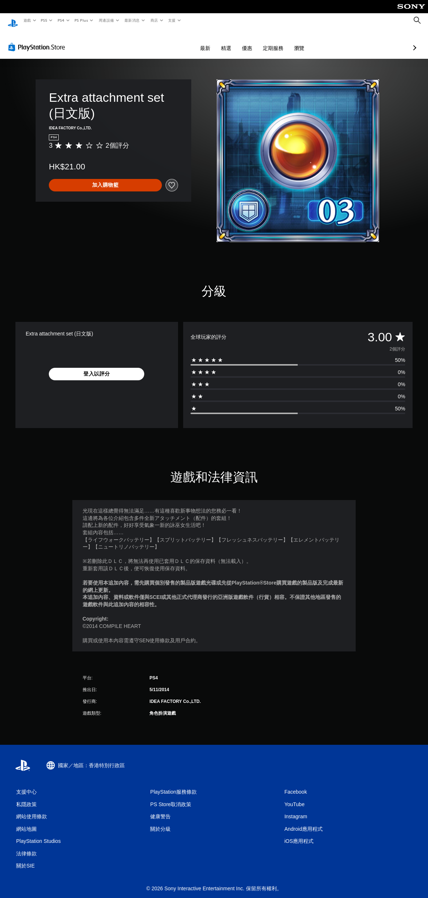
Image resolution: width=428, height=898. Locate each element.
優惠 (208, 41)
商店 (154, 20)
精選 (187, 41)
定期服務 (234, 41)
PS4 (61, 20)
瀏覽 (260, 41)
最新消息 (132, 20)
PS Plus (81, 20)
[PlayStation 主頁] (13, 20)
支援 (171, 20)
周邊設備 (106, 20)
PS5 (44, 20)
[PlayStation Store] (38, 40)
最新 (166, 41)
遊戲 (27, 20)
